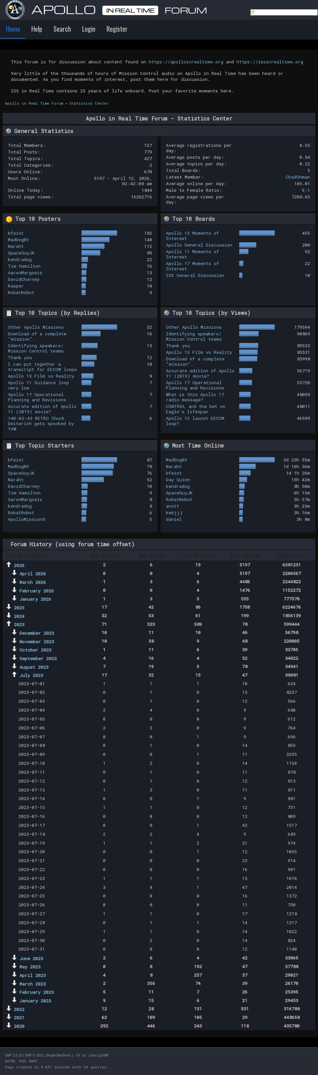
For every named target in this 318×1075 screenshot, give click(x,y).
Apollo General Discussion (199, 245)
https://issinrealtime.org (270, 62)
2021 (19, 1018)
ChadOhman (298, 177)
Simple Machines (58, 1055)
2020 (19, 1026)
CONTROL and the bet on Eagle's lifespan (195, 409)
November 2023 (36, 642)
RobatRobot (21, 292)
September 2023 (38, 658)
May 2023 (30, 967)
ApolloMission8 (26, 519)
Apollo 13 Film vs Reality (41, 376)
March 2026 (32, 582)
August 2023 (33, 667)
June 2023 (31, 958)
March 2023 (32, 984)
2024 (19, 616)
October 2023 (35, 650)
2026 (19, 565)
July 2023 (31, 675)
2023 (19, 624)
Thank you (20, 357)
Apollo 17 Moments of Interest (192, 266)
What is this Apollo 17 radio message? (195, 397)
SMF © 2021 (34, 1055)
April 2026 (32, 574)
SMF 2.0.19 (13, 1055)
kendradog (20, 259)
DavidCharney (24, 279)
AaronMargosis (25, 273)
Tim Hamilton (24, 266)
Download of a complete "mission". (37, 336)
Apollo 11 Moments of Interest (192, 254)
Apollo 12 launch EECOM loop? (195, 420)
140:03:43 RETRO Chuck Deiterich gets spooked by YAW (41, 423)
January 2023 (35, 1001)
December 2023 (36, 633)
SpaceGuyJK (21, 253)
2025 (19, 608)
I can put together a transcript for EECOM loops (42, 366)
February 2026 (36, 591)
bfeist (16, 233)
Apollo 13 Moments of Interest (192, 235)
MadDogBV (18, 240)
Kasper (16, 286)
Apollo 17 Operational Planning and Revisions (37, 397)
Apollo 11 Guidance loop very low (38, 385)
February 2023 (36, 992)
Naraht (16, 246)
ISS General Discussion (195, 275)
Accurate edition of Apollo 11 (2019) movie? (42, 409)
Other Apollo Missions (36, 327)
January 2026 (35, 599)
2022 (19, 1009)
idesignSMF (98, 1055)
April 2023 (32, 975)
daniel (174, 519)
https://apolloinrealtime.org (186, 62)
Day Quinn (178, 480)
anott (172, 506)
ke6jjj (174, 513)
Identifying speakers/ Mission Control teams (36, 348)
